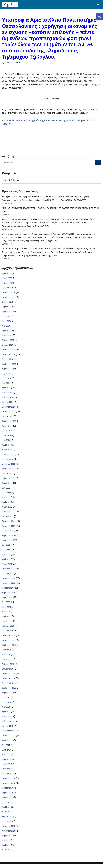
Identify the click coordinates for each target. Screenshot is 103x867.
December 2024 (8, 350)
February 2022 (8, 513)
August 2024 (7, 370)
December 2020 (8, 580)
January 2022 (7, 518)
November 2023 (8, 413)
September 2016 (9, 795)
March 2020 (7, 623)
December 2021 (8, 523)
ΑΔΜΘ (7, 63)
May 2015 (6, 843)
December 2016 (8, 781)
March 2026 (7, 279)
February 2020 (8, 628)
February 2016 (8, 819)
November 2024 (8, 355)
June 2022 (6, 494)
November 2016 (8, 785)
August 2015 (7, 838)
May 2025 (6, 326)
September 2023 (9, 422)
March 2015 (7, 852)
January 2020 (7, 632)
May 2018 (6, 709)
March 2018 (7, 719)
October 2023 (7, 417)
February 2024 (8, 398)
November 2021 (8, 527)
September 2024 (9, 365)
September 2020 (9, 594)
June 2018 (6, 704)
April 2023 (6, 446)
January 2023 (7, 460)
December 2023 (8, 408)
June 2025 (6, 322)
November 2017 (8, 738)
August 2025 (7, 312)
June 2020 (6, 609)
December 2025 (8, 293)
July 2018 (6, 699)
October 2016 (7, 790)
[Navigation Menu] (98, 4)
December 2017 (8, 733)
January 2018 (7, 728)
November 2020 (8, 585)
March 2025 (7, 336)
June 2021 (6, 551)
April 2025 (6, 331)
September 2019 (9, 647)
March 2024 (7, 393)
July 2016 (6, 805)
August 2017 (7, 742)
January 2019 (7, 671)
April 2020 (6, 618)
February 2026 (8, 283)
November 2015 (8, 833)
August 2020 (7, 599)
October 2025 (7, 303)
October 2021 (7, 532)
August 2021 (7, 542)
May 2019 (6, 656)
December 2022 (8, 465)
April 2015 (6, 848)
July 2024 (6, 374)
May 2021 (6, 556)
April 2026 (6, 274)
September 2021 (9, 537)
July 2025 (6, 317)
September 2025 (9, 307)
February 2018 (8, 723)
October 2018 (7, 685)
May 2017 (6, 757)
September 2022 (9, 479)
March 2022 (7, 508)
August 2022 (7, 484)
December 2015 (8, 829)
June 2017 (6, 752)
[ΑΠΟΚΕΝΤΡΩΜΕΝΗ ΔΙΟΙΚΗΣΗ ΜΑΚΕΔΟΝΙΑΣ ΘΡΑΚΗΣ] (10, 4)
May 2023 (6, 441)
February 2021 (8, 570)
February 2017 (8, 771)
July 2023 (6, 432)
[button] (99, 16)
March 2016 (7, 814)
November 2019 (8, 642)
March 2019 (7, 661)
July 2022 (6, 489)
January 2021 (7, 575)
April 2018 (6, 714)
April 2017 (6, 761)
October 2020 (7, 589)
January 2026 (7, 288)
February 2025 (8, 341)
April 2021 (6, 561)
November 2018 (8, 680)
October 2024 (7, 360)
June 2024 (6, 379)
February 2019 (8, 666)
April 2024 (6, 389)
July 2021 (6, 546)
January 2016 (7, 824)
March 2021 (7, 566)
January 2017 (7, 776)
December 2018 (8, 676)
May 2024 (6, 384)
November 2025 (8, 298)
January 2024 (7, 403)
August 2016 (7, 800)
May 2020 (6, 613)
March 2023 (7, 451)
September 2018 (9, 690)
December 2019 (8, 637)
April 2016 (6, 809)
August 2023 (7, 427)
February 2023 (8, 456)
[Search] (48, 163)
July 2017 (6, 747)
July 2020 (6, 604)
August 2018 (7, 695)
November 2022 (8, 470)
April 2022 (6, 503)
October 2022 (7, 475)
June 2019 (6, 652)
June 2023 (6, 436)
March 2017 (7, 766)
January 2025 (7, 346)
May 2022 (6, 499)
